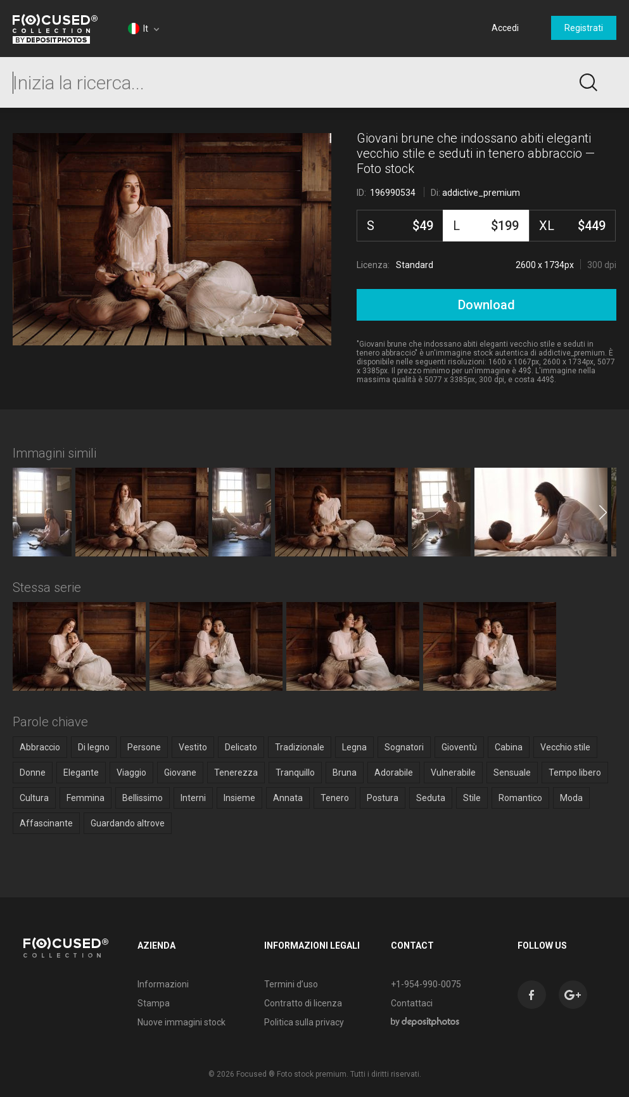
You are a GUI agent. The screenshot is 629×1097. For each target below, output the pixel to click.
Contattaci (412, 1003)
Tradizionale (299, 747)
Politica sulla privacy (304, 1022)
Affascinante (46, 823)
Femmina (86, 798)
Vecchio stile (565, 747)
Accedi (505, 28)
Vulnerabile (453, 772)
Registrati (583, 28)
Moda (571, 798)
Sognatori (404, 747)
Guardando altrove (128, 823)
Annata (288, 798)
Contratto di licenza (303, 1003)
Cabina (509, 747)
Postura (382, 798)
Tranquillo (295, 772)
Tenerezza (236, 772)
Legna (354, 747)
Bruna (345, 772)
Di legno (94, 747)
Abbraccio (40, 747)
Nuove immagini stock (181, 1022)
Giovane (180, 772)
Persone (144, 747)
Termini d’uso (291, 984)
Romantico (520, 798)
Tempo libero (575, 772)
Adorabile (393, 772)
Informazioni (163, 984)
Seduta (430, 798)
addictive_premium (481, 193)
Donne (33, 772)
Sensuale (512, 772)
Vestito (193, 747)
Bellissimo (142, 798)
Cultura (34, 798)
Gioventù (459, 747)
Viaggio (131, 772)
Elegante (81, 772)
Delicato (241, 747)
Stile (472, 798)
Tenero (335, 798)
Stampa (153, 1003)
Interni (193, 798)
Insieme (239, 798)
